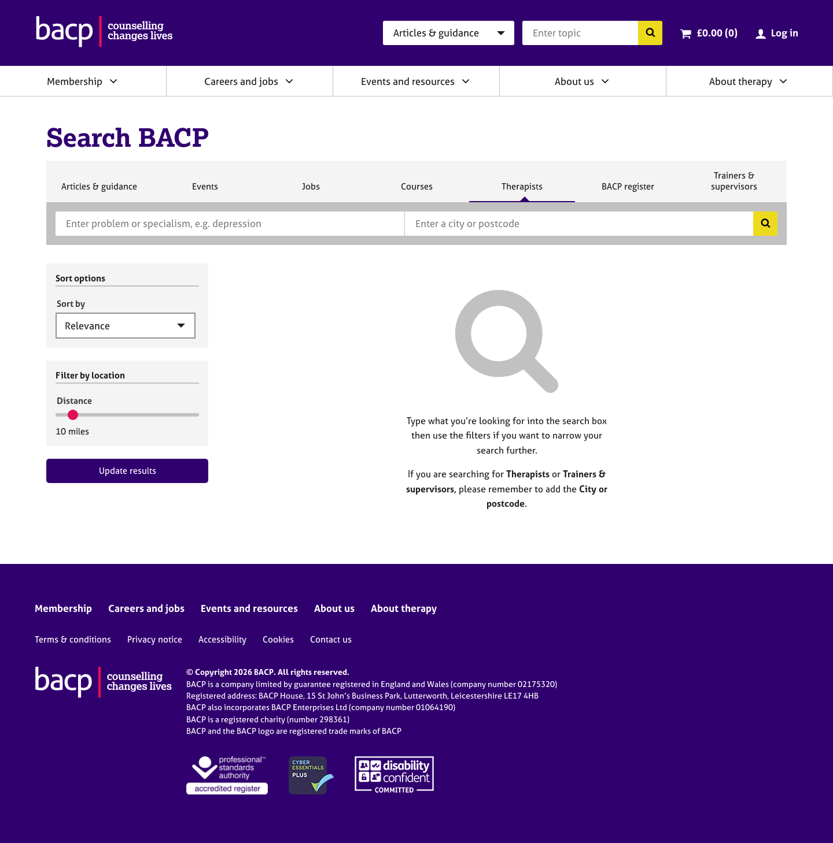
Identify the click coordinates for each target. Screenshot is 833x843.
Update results (127, 470)
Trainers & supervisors (734, 185)
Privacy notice (154, 639)
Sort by (71, 303)
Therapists (522, 191)
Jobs (310, 191)
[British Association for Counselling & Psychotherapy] (104, 33)
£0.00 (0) (717, 33)
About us (574, 81)
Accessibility (222, 639)
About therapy (740, 81)
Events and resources (408, 81)
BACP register (627, 191)
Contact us (331, 639)
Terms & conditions (73, 639)
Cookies (278, 639)
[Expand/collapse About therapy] (783, 81)
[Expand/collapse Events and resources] (465, 81)
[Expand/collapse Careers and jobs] (289, 81)
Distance (74, 400)
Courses (416, 191)
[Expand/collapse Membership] (113, 81)
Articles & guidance (99, 191)
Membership (74, 81)
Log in (784, 33)
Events (204, 191)
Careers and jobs (241, 81)
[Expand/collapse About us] (605, 81)
